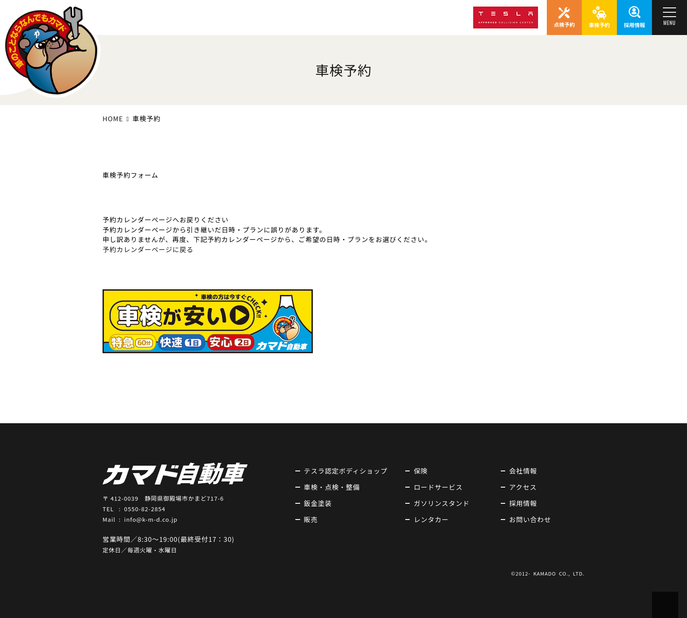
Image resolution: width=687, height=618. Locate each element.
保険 (421, 470)
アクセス (523, 487)
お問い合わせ (530, 519)
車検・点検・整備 (332, 487)
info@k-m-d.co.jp (150, 519)
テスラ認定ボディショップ (346, 470)
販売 (311, 519)
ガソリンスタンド (442, 503)
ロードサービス (438, 487)
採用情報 (523, 503)
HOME (113, 118)
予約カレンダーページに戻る (148, 249)
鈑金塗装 (318, 503)
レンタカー (431, 519)
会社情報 (523, 470)
